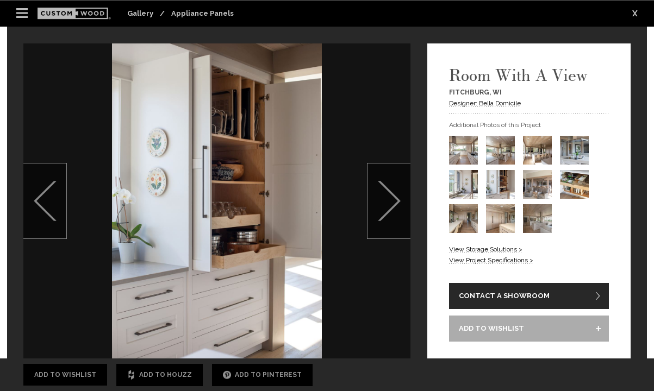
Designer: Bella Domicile (485, 103)
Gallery (140, 13)
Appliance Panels (202, 13)
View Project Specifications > (491, 260)
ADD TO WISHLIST (491, 328)
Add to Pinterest (262, 375)
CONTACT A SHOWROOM (504, 296)
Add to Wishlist (65, 375)
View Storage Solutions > (485, 249)
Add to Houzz (159, 375)
